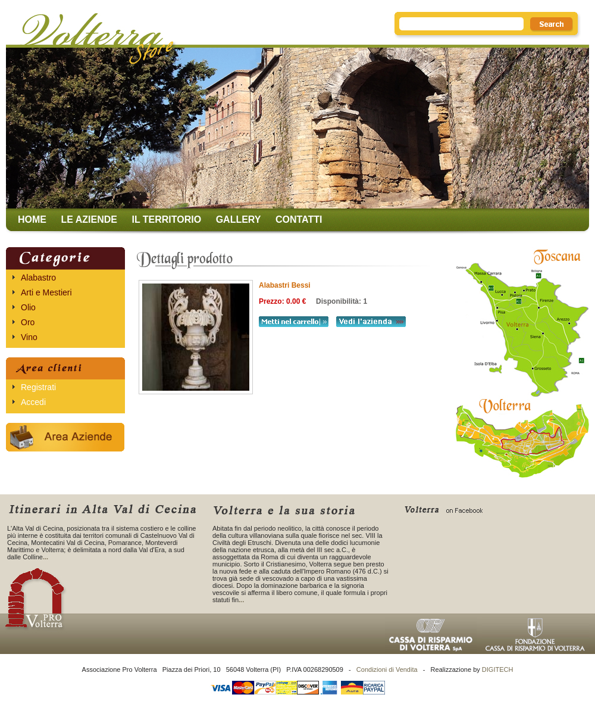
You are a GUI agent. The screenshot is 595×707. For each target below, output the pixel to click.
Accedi (33, 402)
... (45, 556)
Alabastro (38, 277)
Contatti (298, 219)
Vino (29, 337)
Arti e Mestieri (46, 292)
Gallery (238, 219)
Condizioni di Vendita (387, 669)
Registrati (38, 387)
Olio (28, 307)
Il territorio (166, 219)
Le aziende (89, 219)
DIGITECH (497, 669)
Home (32, 219)
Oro (28, 322)
